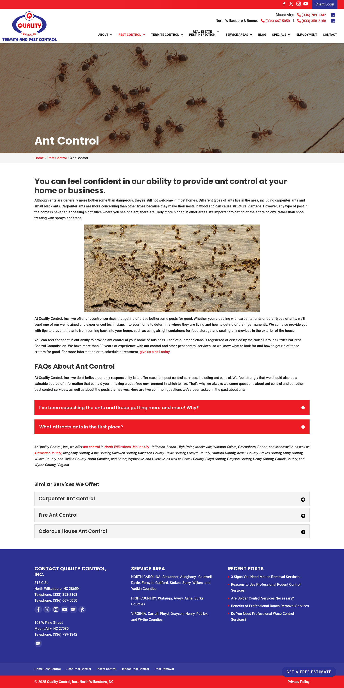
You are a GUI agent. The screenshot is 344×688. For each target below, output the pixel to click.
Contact (330, 34)
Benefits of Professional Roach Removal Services (270, 606)
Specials (279, 34)
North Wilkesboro (117, 447)
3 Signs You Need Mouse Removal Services (265, 577)
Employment (306, 34)
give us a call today (155, 352)
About (103, 34)
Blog (262, 34)
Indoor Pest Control (135, 669)
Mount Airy (141, 447)
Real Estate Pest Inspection (202, 33)
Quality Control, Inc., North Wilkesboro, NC (80, 682)
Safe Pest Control (78, 669)
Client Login (324, 4)
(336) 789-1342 (311, 15)
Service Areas (237, 34)
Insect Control (106, 669)
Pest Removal (164, 669)
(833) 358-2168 (311, 21)
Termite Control (165, 34)
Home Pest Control (47, 669)
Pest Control (129, 34)
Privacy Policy (299, 682)
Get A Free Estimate (309, 672)
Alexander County (47, 453)
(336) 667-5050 (275, 21)
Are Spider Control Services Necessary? (262, 598)
